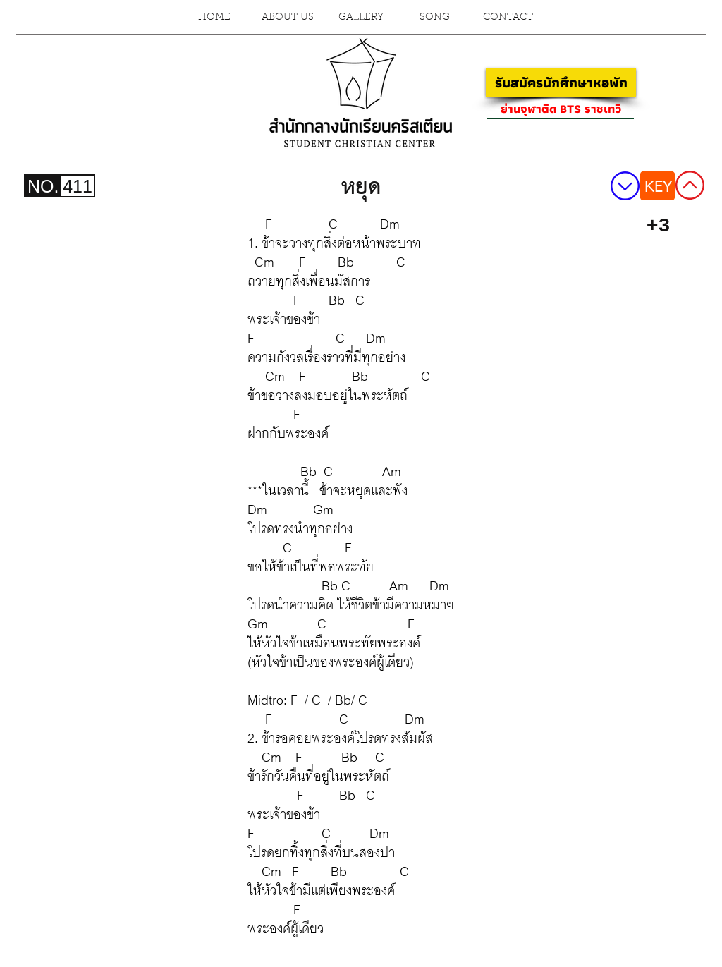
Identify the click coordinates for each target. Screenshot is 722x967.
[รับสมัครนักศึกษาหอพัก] (561, 82)
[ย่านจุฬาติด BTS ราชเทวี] (560, 108)
